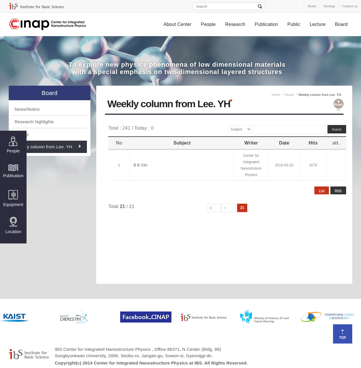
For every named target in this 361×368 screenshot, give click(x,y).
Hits (313, 142)
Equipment (13, 198)
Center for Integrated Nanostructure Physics (48, 24)
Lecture (318, 24)
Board (341, 24)
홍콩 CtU (140, 165)
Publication (266, 24)
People (208, 24)
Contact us (350, 6)
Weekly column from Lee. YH (43, 146)
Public (293, 24)
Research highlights (34, 121)
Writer (251, 142)
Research (235, 24)
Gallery (22, 134)
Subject (182, 142)
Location (13, 225)
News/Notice (27, 109)
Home (312, 6)
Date (284, 142)
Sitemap (329, 6)
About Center (178, 24)
